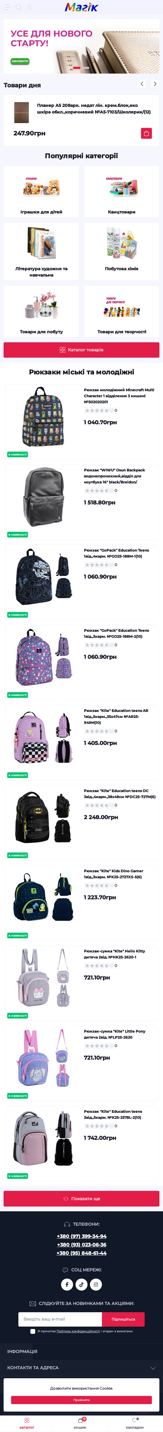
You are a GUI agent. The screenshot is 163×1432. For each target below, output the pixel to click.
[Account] (29, 7)
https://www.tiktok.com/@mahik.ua (81, 1284)
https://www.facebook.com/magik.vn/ (67, 1284)
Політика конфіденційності (78, 1331)
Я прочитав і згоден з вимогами (85, 1331)
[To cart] (146, 133)
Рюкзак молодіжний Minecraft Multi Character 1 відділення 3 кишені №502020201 (119, 396)
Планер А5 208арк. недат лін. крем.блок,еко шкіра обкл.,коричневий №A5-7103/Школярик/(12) (94, 109)
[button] (77, 68)
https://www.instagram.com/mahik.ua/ (96, 1284)
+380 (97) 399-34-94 (81, 1236)
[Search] (19, 7)
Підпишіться (123, 1319)
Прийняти (81, 1400)
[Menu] (8, 7)
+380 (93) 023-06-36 (81, 1245)
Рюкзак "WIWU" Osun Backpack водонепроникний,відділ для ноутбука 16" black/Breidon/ (114, 476)
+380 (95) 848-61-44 (81, 1253)
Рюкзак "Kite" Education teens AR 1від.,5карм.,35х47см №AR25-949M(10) (116, 716)
